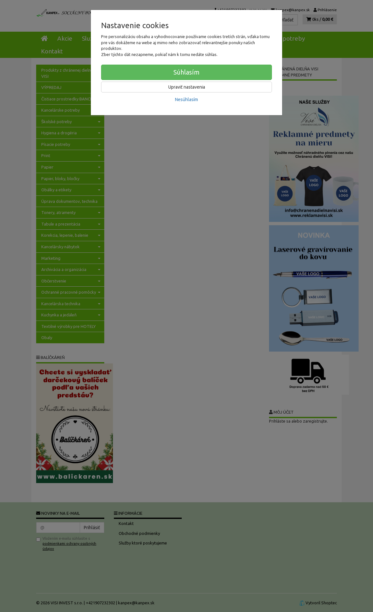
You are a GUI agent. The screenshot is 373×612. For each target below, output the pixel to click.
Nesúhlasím (186, 99)
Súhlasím (186, 72)
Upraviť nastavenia (186, 87)
